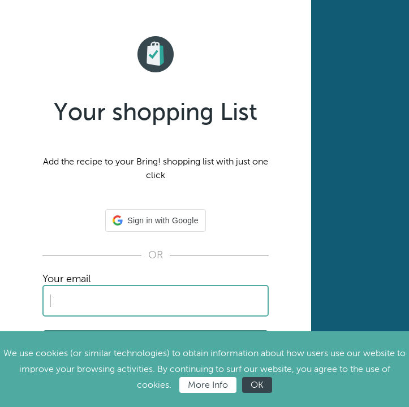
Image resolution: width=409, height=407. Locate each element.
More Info (208, 384)
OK (257, 384)
